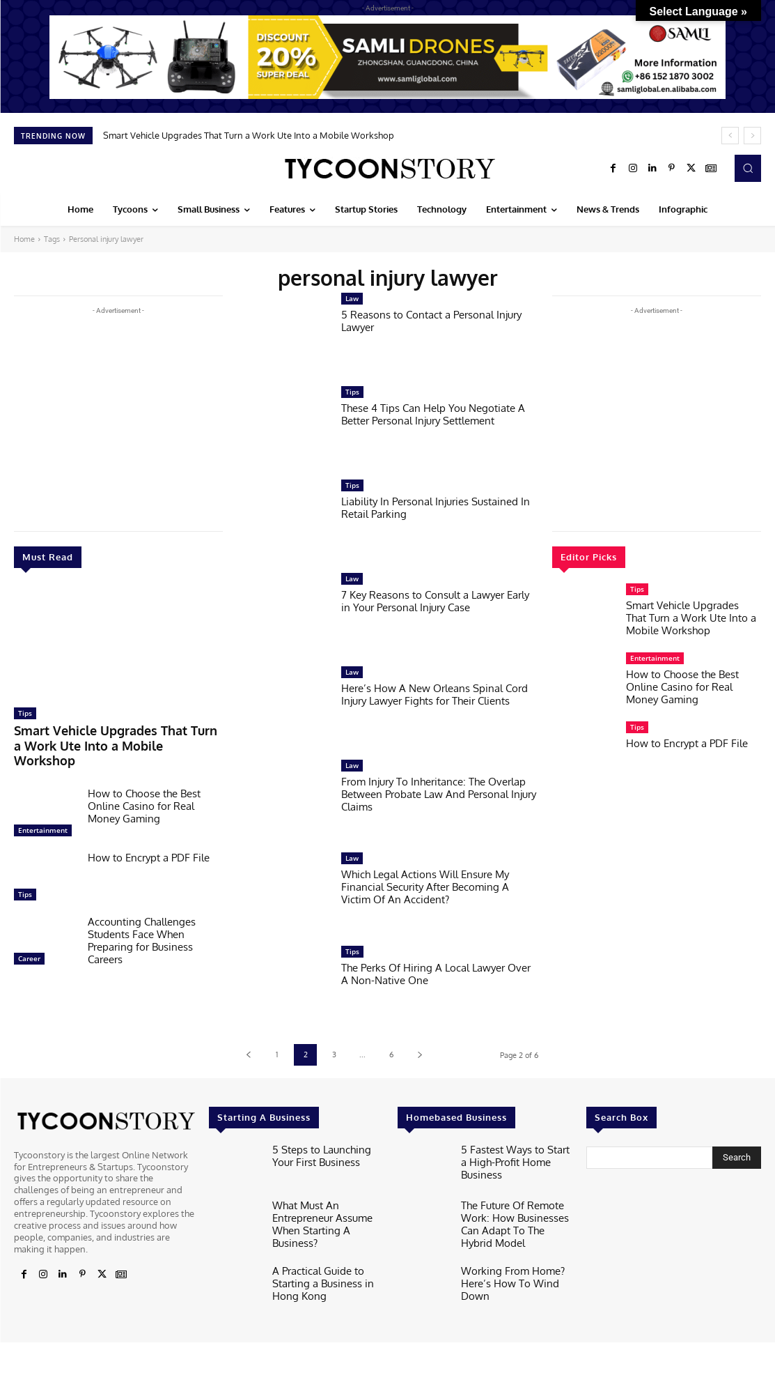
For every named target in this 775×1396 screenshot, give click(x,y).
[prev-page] (248, 1055)
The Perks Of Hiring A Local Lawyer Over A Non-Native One (436, 974)
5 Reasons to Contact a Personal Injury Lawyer (431, 321)
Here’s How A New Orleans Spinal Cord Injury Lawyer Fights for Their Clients (434, 694)
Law (352, 298)
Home (24, 239)
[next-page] (419, 1055)
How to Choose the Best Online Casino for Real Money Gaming (144, 786)
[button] (748, 168)
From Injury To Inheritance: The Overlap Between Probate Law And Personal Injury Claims (438, 794)
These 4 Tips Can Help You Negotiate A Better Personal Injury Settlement (433, 414)
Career (29, 938)
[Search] (736, 1157)
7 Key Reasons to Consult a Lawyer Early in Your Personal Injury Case (435, 601)
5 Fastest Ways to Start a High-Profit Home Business (515, 1154)
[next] (752, 135)
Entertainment (43, 810)
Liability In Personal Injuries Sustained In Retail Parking (435, 508)
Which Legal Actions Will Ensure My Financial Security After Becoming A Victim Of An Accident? (425, 887)
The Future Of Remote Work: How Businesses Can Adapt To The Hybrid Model (516, 1221)
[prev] (730, 135)
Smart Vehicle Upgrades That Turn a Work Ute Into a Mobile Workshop (248, 135)
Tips (25, 713)
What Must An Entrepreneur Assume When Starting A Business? (327, 1215)
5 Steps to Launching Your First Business (325, 1154)
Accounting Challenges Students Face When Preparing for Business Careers (142, 920)
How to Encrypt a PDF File (149, 837)
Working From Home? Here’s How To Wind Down (516, 1269)
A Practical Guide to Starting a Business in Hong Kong (316, 1271)
